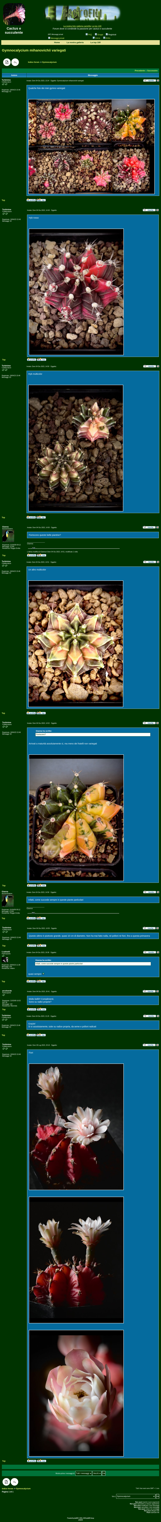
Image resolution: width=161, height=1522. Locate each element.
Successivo (152, 71)
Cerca (96, 38)
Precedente (140, 71)
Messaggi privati (56, 38)
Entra (106, 38)
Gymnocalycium (49, 62)
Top (3, 200)
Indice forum (33, 62)
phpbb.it (80, 1520)
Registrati (111, 35)
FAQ (89, 35)
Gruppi (99, 35)
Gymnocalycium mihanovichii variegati (34, 50)
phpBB (76, 1518)
